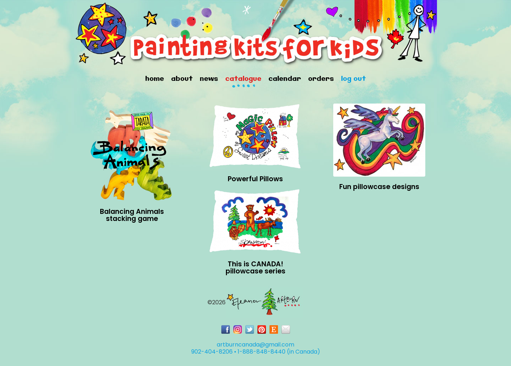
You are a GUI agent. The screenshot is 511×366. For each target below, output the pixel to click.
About (182, 79)
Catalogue (243, 79)
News (209, 79)
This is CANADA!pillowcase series (255, 267)
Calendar (284, 79)
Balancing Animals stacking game (132, 215)
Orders (321, 79)
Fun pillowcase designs (379, 187)
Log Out (353, 79)
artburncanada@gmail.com (255, 344)
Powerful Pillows (255, 179)
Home (154, 79)
